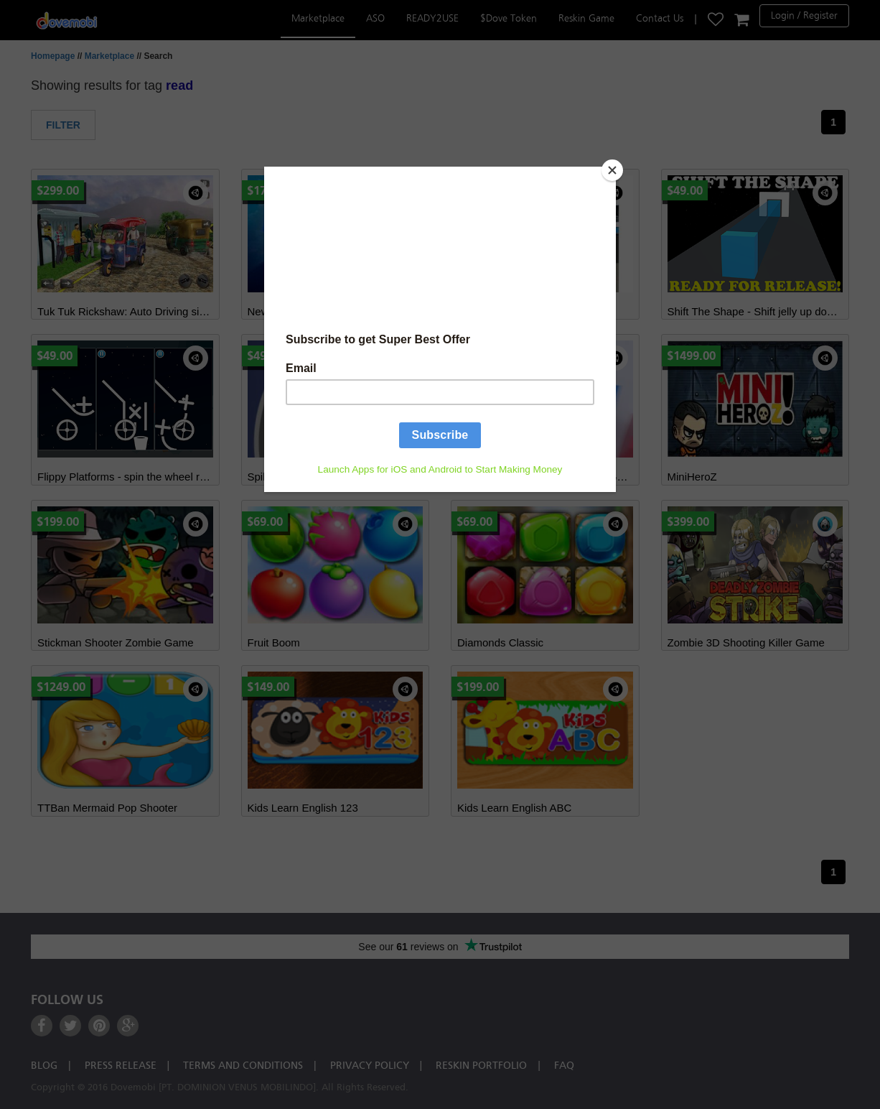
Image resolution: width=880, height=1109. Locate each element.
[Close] (612, 170)
